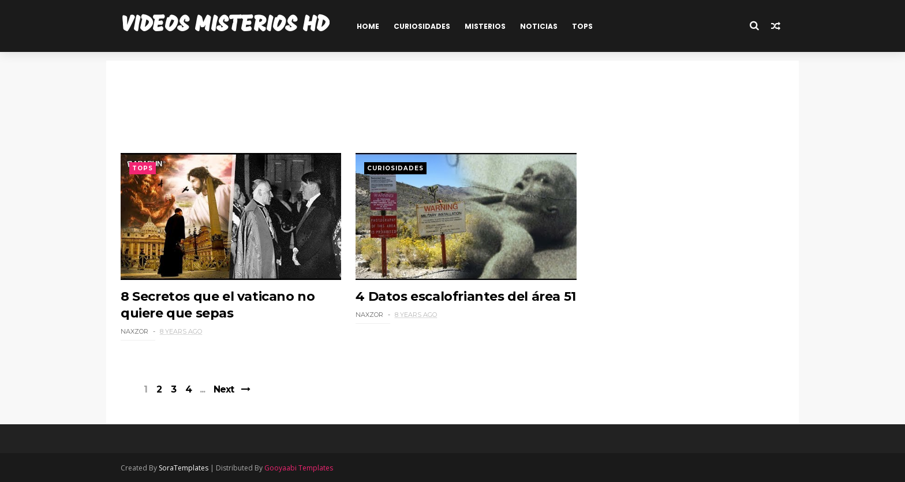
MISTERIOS (485, 26)
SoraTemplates (183, 468)
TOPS (582, 26)
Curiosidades (395, 168)
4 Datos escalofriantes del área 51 (465, 296)
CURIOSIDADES (422, 26)
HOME (368, 26)
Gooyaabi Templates (298, 468)
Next (224, 389)
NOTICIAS (539, 26)
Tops (142, 168)
